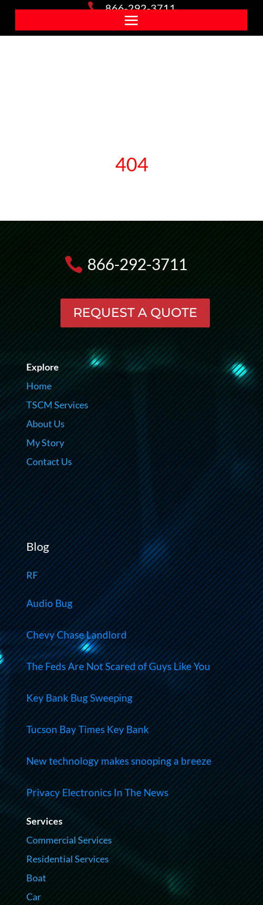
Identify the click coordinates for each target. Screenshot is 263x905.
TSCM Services (57, 404)
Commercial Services (69, 840)
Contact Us (49, 461)
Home (39, 386)
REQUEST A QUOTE (135, 312)
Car (33, 896)
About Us (45, 423)
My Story (45, 442)
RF (32, 575)
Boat (36, 877)
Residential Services (67, 859)
